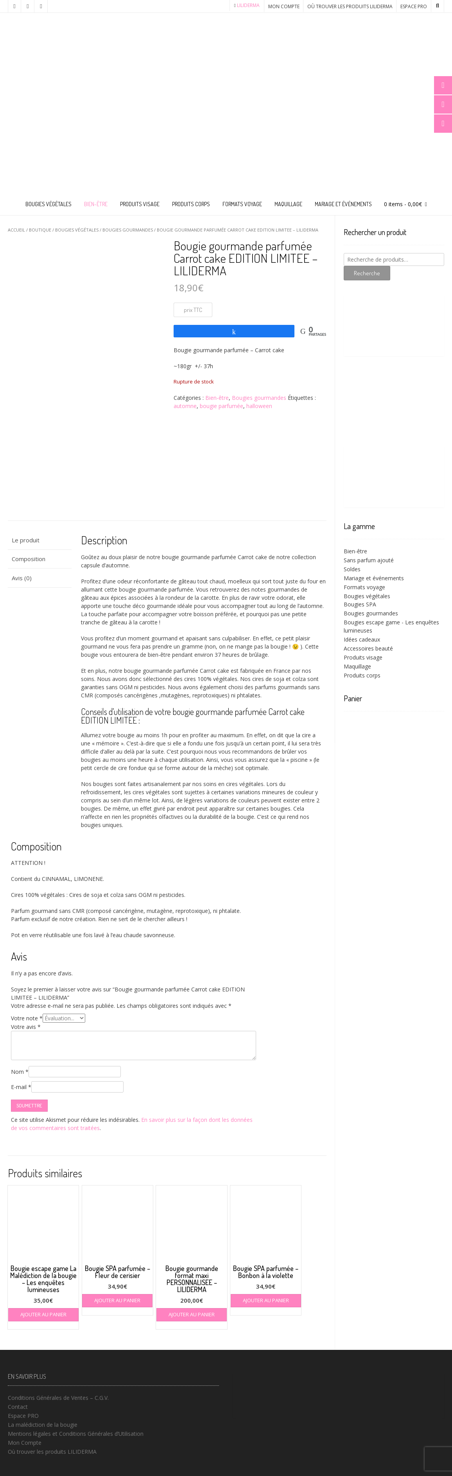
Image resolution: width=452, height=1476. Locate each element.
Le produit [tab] (25, 540)
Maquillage (288, 204)
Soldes (352, 569)
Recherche (367, 273)
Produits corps (191, 204)
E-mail (21, 1087)
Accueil (16, 230)
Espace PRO (413, 6)
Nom (20, 1071)
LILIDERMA (248, 5)
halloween (259, 406)
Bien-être (96, 204)
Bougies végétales (48, 204)
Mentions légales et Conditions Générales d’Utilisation (75, 1433)
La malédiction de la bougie (42, 1424)
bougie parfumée (221, 406)
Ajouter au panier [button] (43, 1314)
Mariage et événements (343, 204)
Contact (18, 1406)
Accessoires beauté (368, 648)
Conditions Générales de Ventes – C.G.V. (58, 1397)
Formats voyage (242, 204)
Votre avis (26, 1026)
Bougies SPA (360, 604)
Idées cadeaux (362, 639)
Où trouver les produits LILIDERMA (350, 6)
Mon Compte (284, 6)
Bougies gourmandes (127, 230)
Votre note (27, 1018)
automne (185, 406)
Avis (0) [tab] (22, 578)
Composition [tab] (28, 559)
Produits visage (140, 204)
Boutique (40, 230)
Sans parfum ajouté (369, 560)
